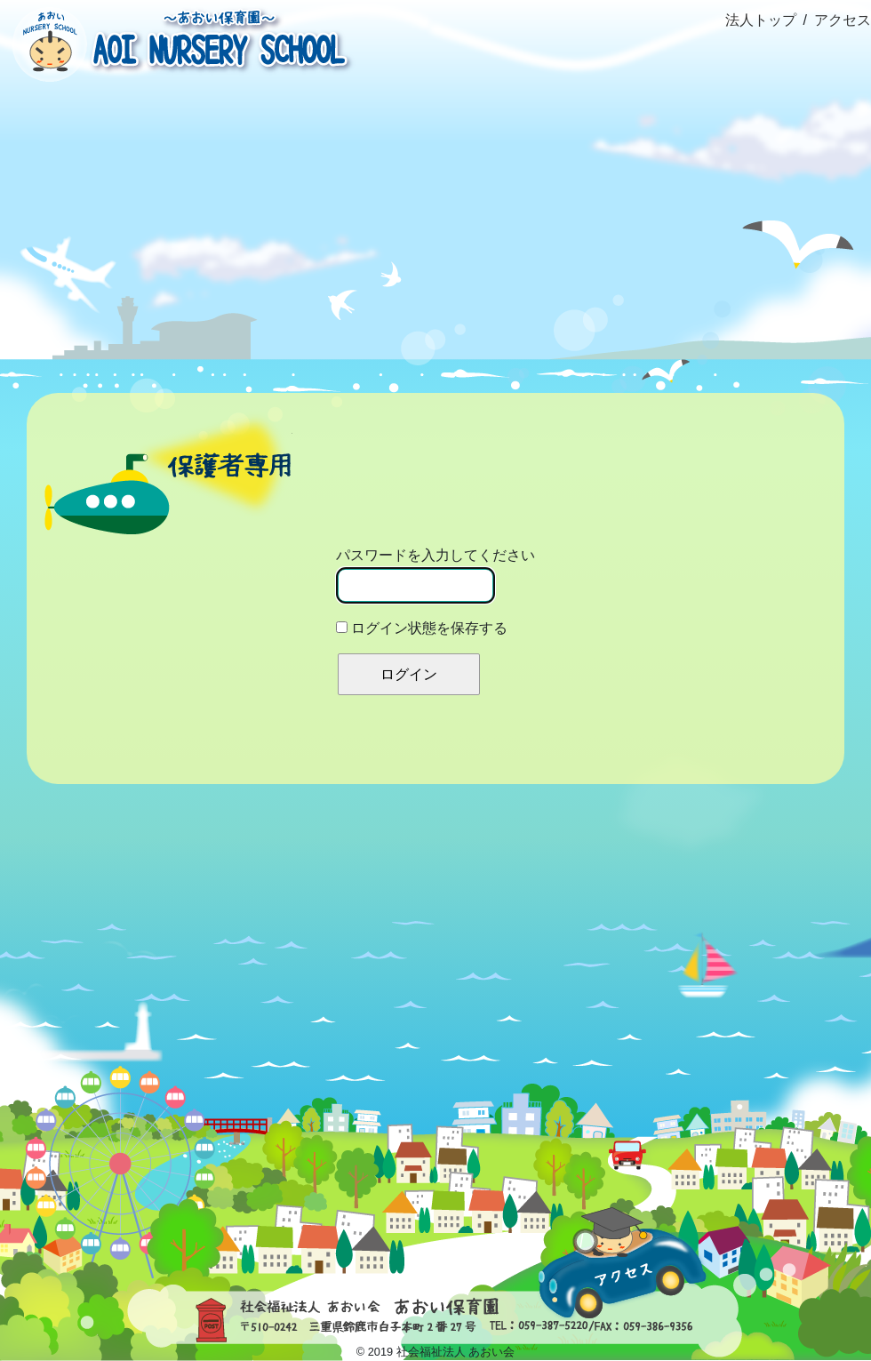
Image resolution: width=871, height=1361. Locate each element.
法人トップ (760, 20)
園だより (653, 194)
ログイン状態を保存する (421, 628)
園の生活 (363, 194)
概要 (217, 194)
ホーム (72, 154)
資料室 (798, 194)
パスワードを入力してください (435, 576)
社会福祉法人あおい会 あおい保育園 (178, 42)
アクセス (842, 20)
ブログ (508, 194)
